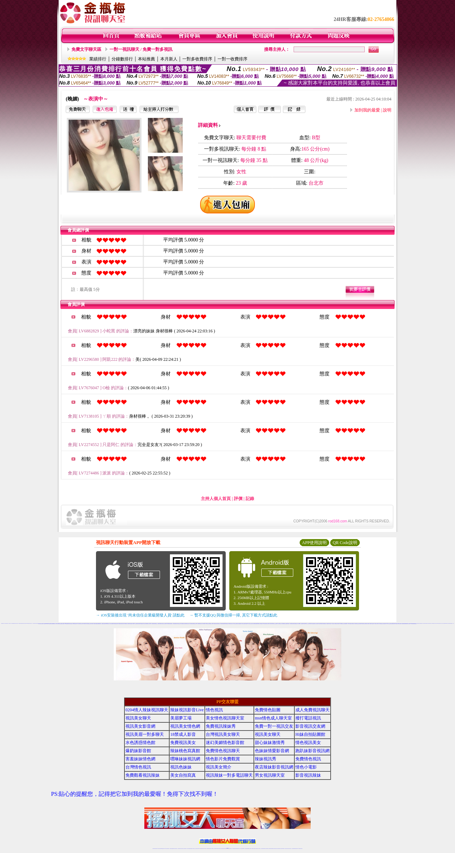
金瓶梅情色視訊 (173, 848)
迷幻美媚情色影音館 (225, 742)
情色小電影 (306, 767)
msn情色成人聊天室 (273, 718)
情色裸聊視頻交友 (272, 848)
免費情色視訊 (308, 758)
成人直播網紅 (225, 848)
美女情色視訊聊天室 (225, 718)
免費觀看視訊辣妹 (142, 775)
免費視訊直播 (422, 623)
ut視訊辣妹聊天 (203, 848)
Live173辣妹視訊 (227, 848)
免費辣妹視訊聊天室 (22, 623)
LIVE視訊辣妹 (158, 848)
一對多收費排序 (197, 58)
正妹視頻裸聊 (267, 848)
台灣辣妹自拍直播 (188, 848)
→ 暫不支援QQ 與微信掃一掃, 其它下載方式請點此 (233, 615)
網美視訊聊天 (278, 848)
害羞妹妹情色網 (140, 758)
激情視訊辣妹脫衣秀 (424, 623)
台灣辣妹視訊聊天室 (179, 848)
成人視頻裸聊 (250, 848)
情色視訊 (214, 709)
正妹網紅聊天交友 (230, 848)
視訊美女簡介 (218, 767)
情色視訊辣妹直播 (275, 848)
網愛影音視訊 (29, 623)
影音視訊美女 (288, 848)
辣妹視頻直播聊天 (2, 623)
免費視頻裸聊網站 (247, 848)
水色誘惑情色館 (140, 742)
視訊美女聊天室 (286, 848)
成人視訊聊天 (441, 623)
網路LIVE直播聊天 (433, 623)
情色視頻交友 (265, 848)
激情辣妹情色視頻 (269, 848)
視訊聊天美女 (168, 848)
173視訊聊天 (194, 848)
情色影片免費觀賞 (223, 758)
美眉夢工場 (181, 718)
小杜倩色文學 (436, 623)
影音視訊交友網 (310, 726)
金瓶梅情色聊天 (14, 623)
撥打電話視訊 (308, 718)
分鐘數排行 (122, 58)
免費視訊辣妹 (171, 848)
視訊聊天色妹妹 (196, 848)
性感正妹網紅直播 (235, 848)
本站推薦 (146, 58)
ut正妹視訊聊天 (210, 848)
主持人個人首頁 (216, 498)
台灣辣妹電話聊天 (37, 623)
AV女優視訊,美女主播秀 (11, 623)
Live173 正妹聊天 (244, 848)
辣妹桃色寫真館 (185, 750)
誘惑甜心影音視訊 (427, 623)
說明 (387, 110)
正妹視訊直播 (220, 848)
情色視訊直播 (156, 848)
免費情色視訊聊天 (223, 750)
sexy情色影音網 (438, 623)
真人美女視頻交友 (259, 848)
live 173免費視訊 (298, 848)
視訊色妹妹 (181, 767)
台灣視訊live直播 (161, 848)
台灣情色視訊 (138, 767)
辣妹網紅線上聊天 (238, 848)
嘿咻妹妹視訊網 (185, 758)
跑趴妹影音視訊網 (312, 750)
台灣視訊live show (25, 623)
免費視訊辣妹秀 (221, 726)
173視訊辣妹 (205, 848)
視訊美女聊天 (5, 623)
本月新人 (168, 58)
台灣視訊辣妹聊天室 (34, 623)
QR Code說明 (345, 542)
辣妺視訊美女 (301, 848)
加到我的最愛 (367, 110)
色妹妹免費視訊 (215, 848)
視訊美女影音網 (140, 726)
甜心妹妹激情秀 (270, 742)
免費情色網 (452, 623)
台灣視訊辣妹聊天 (185, 848)
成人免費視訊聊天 (312, 709)
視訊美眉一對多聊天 (144, 734)
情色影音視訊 (163, 848)
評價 (238, 498)
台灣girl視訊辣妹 (283, 848)
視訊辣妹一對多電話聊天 (229, 775)
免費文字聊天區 (86, 49)
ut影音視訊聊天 (296, 848)
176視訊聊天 (217, 848)
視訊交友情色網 (16, 623)
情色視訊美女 (308, 742)
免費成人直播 (280, 848)
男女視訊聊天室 (270, 775)
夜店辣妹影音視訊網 (274, 767)
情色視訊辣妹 (153, 848)
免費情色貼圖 (267, 709)
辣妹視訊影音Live (187, 709)
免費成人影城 (443, 623)
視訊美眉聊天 (430, 623)
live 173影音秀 (166, 848)
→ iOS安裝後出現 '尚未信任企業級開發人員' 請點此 (140, 615)
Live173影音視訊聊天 (199, 848)
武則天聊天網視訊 (449, 623)
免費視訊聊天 (208, 848)
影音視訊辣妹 (308, 775)
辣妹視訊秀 (265, 758)
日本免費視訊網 (417, 623)
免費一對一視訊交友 (274, 726)
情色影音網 (420, 623)
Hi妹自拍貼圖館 (310, 734)
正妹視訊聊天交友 (182, 848)
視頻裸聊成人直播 (253, 848)
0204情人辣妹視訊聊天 (146, 709)
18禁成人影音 (7, 623)
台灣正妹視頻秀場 (262, 848)
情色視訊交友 (290, 848)
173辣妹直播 (233, 848)
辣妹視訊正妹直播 (241, 848)
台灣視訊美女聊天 (223, 734)
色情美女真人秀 (31, 623)
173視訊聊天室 (212, 848)
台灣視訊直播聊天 (293, 848)
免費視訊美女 (183, 742)
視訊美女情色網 (185, 726)
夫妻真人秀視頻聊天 (256, 848)
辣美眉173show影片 (446, 623)
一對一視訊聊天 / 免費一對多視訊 (140, 49)
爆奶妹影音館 (138, 750)
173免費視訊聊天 (19, 623)
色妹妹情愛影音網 (272, 750)
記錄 (250, 498)
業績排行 (97, 58)
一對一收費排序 (232, 58)
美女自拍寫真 (183, 775)
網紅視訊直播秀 (222, 848)
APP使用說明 (314, 542)
